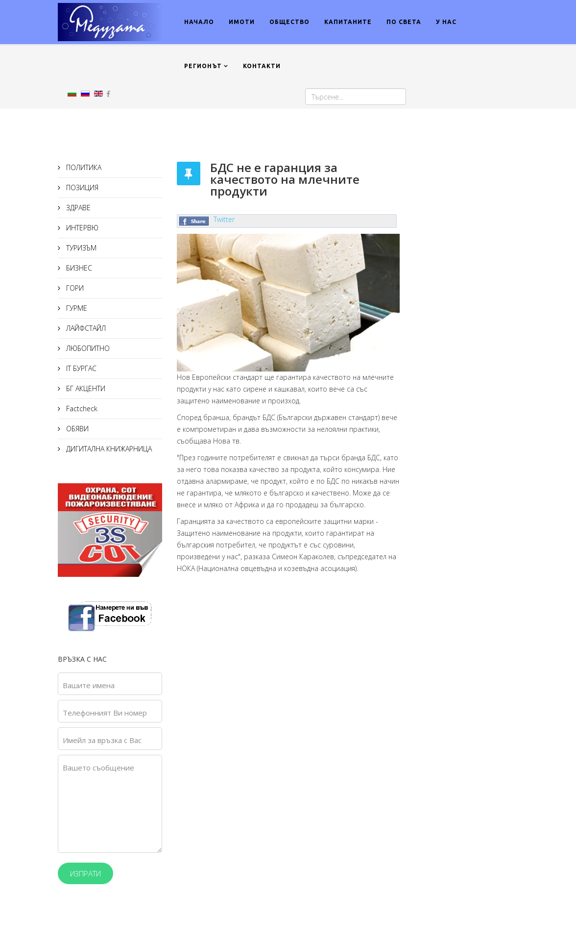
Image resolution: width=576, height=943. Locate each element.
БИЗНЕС (78, 268)
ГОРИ (74, 288)
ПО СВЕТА (403, 22)
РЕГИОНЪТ (203, 66)
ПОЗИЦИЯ (81, 187)
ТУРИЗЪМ (80, 247)
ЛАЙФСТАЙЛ (85, 328)
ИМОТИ (242, 22)
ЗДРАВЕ (77, 207)
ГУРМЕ (75, 308)
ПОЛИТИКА (82, 167)
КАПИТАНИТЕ (348, 22)
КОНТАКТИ (262, 66)
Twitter (224, 219)
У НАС (446, 22)
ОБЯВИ (76, 428)
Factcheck (80, 408)
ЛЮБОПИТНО (87, 348)
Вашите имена (89, 685)
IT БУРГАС (80, 368)
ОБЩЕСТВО (289, 22)
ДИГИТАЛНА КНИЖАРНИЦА (108, 448)
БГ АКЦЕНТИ (84, 388)
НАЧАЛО (199, 22)
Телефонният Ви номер (105, 713)
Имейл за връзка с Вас (102, 740)
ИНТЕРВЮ (81, 227)
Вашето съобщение (98, 767)
